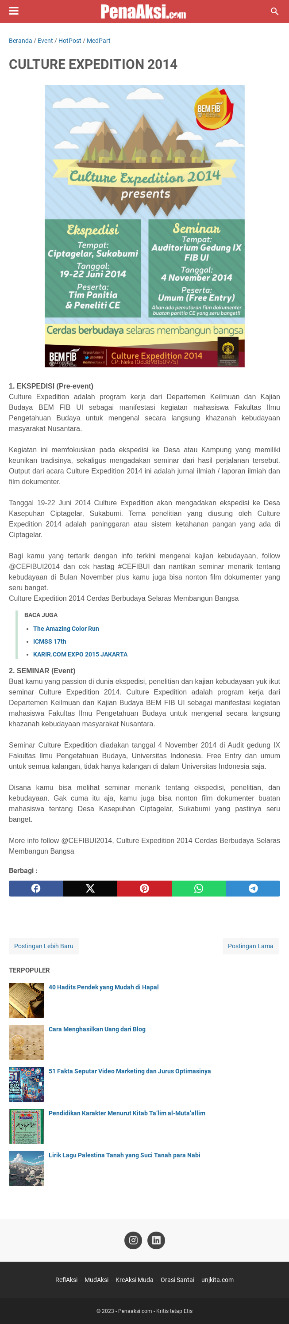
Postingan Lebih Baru (43, 946)
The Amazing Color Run (66, 628)
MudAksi (96, 1279)
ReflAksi (66, 1279)
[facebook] (36, 889)
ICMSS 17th (49, 641)
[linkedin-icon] (156, 1240)
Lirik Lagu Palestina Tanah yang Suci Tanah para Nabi (124, 1155)
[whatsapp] (199, 889)
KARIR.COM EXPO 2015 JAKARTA (80, 654)
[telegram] (253, 889)
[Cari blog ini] (275, 11)
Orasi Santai (177, 1279)
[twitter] (90, 889)
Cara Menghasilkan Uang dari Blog (97, 1029)
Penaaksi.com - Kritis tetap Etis (155, 1311)
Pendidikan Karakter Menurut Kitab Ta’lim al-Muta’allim (127, 1113)
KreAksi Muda (135, 1279)
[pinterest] (144, 889)
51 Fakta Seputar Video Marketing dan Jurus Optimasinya (130, 1071)
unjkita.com (217, 1279)
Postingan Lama (251, 946)
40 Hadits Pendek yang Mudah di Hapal (104, 987)
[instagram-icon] (133, 1240)
